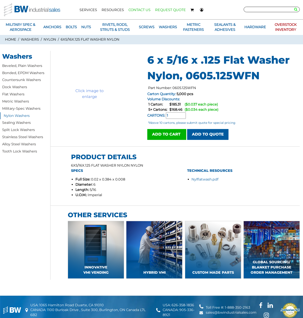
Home (10, 39)
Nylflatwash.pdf (204, 179)
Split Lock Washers (18, 130)
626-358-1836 (183, 305)
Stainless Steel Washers (22, 137)
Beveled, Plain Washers (22, 66)
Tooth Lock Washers (19, 151)
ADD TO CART (166, 134)
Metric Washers (15, 101)
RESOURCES (113, 10)
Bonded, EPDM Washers (23, 73)
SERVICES (88, 10)
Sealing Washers (16, 123)
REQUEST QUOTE (170, 10)
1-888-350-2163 (237, 307)
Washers (30, 39)
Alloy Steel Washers (19, 144)
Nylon (50, 39)
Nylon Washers (17, 116)
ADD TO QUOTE (208, 134)
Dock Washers (14, 87)
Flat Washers (13, 94)
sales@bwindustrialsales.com (231, 312)
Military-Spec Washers (21, 108)
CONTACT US (139, 10)
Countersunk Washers (21, 80)
